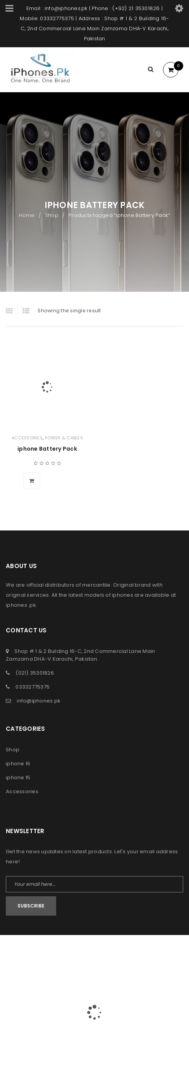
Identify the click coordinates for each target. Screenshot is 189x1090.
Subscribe (31, 905)
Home (27, 215)
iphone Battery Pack (47, 449)
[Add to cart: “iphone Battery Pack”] (32, 481)
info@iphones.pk (38, 700)
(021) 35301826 (34, 673)
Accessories (27, 438)
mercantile (96, 585)
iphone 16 (18, 763)
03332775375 (32, 687)
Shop (51, 215)
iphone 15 (18, 777)
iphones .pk (21, 605)
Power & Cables (64, 438)
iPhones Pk (79, 951)
